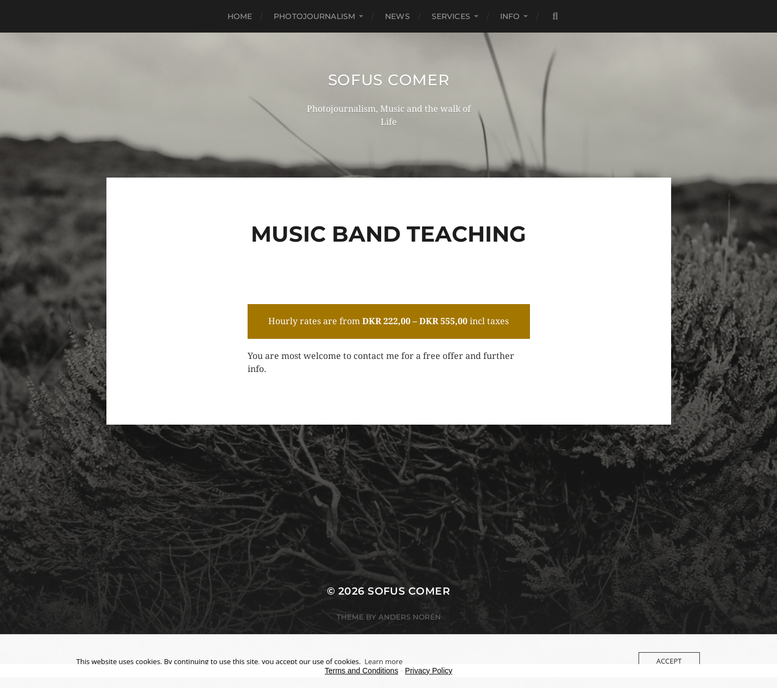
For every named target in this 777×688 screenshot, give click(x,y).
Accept (669, 661)
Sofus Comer (389, 80)
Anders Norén (409, 617)
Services (451, 16)
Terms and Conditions (361, 670)
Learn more (383, 661)
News (397, 16)
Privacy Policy (428, 670)
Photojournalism (314, 16)
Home (240, 16)
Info (510, 16)
